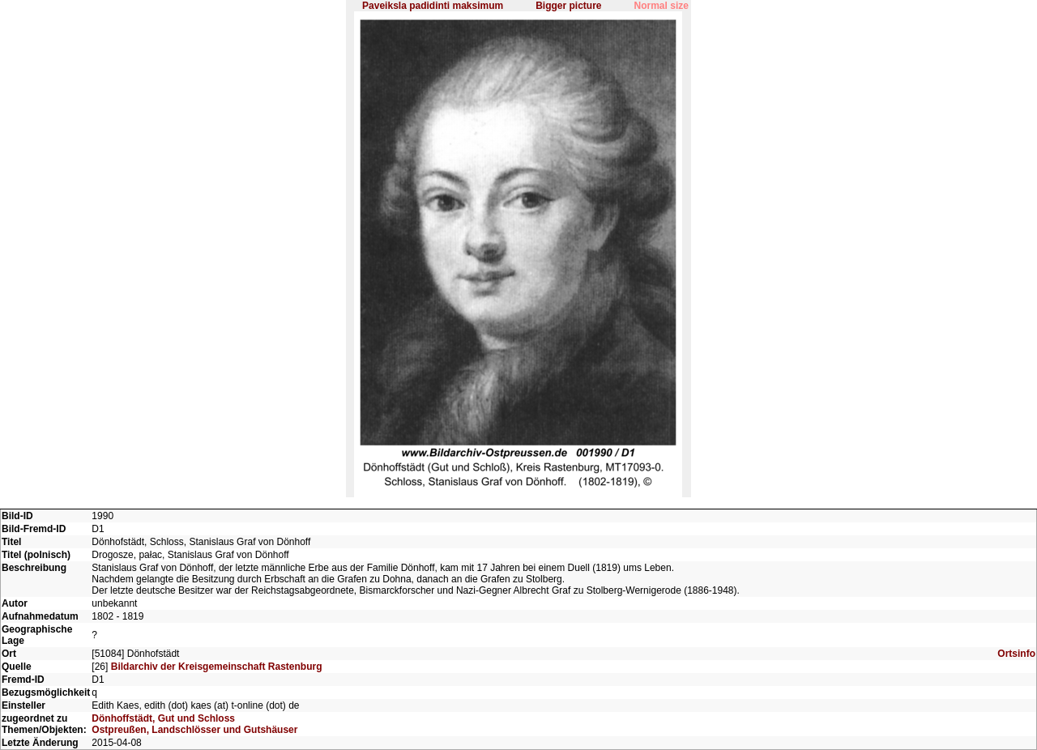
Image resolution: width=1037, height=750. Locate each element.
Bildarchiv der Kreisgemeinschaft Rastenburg (216, 666)
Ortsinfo (1016, 653)
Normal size (661, 5)
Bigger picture (568, 5)
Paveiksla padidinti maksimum (432, 5)
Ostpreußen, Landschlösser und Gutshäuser (194, 729)
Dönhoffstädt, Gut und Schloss (163, 718)
